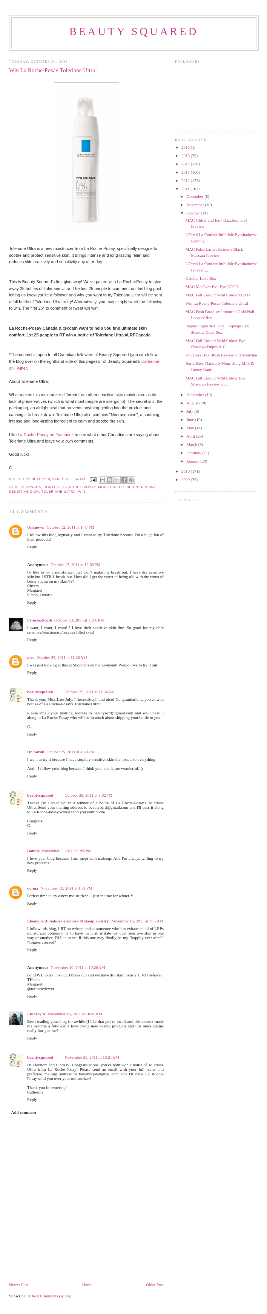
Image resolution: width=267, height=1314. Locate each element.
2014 (186, 164)
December (195, 196)
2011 (185, 189)
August (192, 403)
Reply (32, 546)
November (195, 204)
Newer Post (18, 1284)
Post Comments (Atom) (52, 1296)
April (191, 436)
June (190, 419)
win (81, 492)
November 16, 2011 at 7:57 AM (137, 921)
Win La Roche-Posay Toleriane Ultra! (216, 303)
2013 (186, 172)
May (190, 428)
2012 (186, 180)
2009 (186, 479)
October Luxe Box (200, 278)
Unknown (35, 527)
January (193, 461)
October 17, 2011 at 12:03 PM (75, 564)
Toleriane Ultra (58, 492)
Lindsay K (36, 1014)
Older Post (155, 1284)
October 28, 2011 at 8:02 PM (88, 795)
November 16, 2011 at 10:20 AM (78, 967)
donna (32, 888)
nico (31, 657)
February (194, 452)
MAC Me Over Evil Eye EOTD (211, 286)
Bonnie (33, 850)
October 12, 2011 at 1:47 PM (71, 527)
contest (52, 487)
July (190, 411)
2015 (186, 155)
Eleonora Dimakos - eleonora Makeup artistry (68, 921)
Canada (33, 487)
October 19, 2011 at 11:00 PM (79, 620)
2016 (186, 147)
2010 (186, 471)
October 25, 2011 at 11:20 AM (62, 657)
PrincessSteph (39, 620)
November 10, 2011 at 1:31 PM (66, 888)
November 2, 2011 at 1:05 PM (67, 850)
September (195, 394)
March (192, 444)
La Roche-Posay (79, 487)
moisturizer (111, 487)
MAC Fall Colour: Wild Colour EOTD (217, 295)
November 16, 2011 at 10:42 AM (75, 1014)
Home (87, 1284)
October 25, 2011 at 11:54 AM (89, 691)
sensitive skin (24, 492)
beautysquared (49, 479)
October (193, 213)
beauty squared (133, 31)
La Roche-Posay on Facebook (46, 434)
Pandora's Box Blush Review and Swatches (221, 355)
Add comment (23, 1112)
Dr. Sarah (35, 752)
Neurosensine (142, 487)
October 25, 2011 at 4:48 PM (70, 752)
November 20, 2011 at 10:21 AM (91, 1057)
